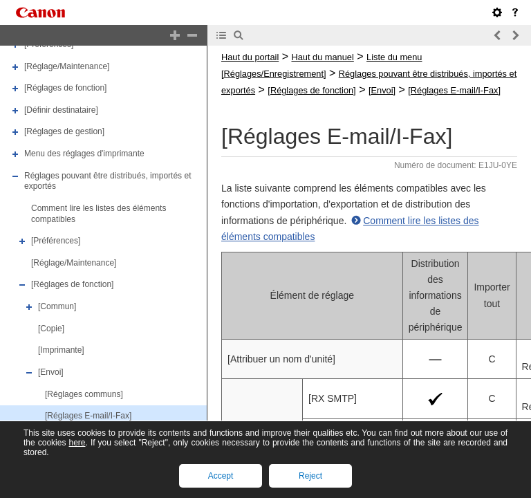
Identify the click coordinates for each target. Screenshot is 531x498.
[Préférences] (55, 241)
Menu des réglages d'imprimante (84, 153)
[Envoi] (51, 372)
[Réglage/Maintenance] (66, 66)
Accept (221, 476)
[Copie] (51, 328)
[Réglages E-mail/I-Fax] (88, 416)
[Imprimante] (61, 350)
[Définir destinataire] (61, 110)
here (76, 443)
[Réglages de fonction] (65, 88)
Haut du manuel (322, 57)
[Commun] (57, 306)
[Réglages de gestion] (64, 132)
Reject (310, 476)
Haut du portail (250, 57)
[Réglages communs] (84, 394)
